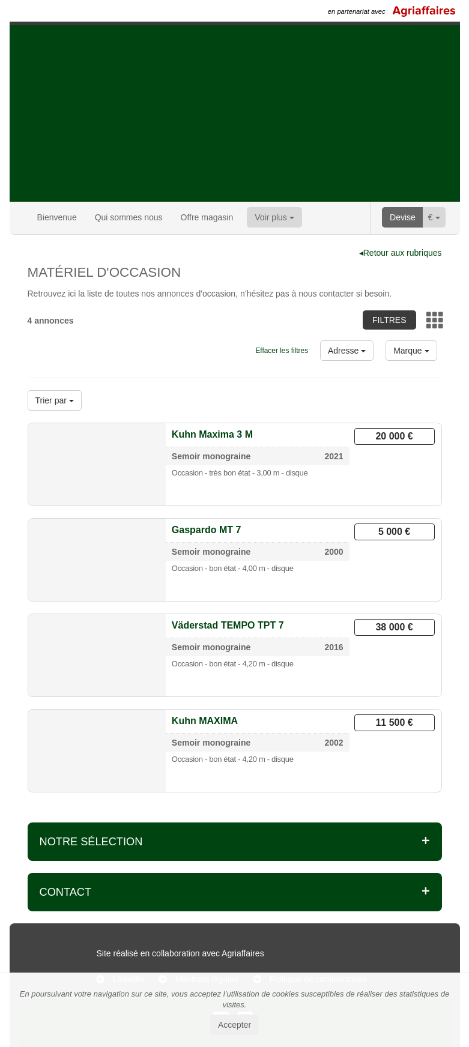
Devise (403, 217)
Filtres (389, 320)
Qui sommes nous (129, 217)
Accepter (234, 1025)
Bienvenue (57, 217)
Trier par (54, 400)
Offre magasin (207, 217)
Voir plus (274, 217)
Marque (411, 350)
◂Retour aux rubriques (400, 253)
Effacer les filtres (281, 350)
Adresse (347, 350)
